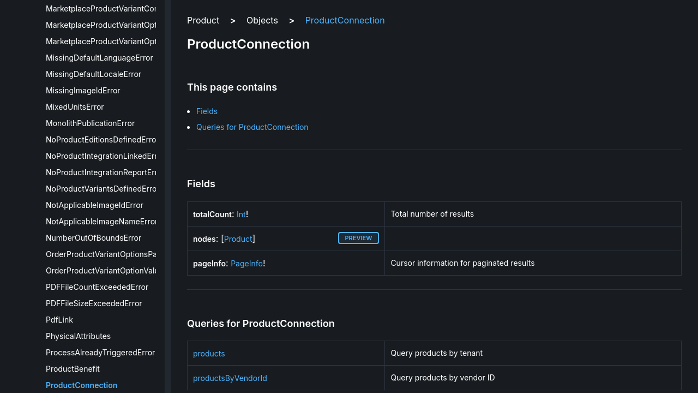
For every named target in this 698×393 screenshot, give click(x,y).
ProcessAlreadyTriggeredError (100, 352)
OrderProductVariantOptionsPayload (111, 254)
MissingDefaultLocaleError (93, 74)
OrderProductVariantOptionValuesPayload (121, 270)
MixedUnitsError (75, 106)
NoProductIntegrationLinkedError (105, 155)
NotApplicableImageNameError (102, 221)
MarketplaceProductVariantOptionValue (117, 41)
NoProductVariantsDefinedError (103, 188)
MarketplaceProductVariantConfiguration (119, 8)
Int (241, 214)
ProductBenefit (73, 368)
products (209, 353)
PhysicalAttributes (78, 336)
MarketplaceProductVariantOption (107, 24)
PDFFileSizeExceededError (94, 303)
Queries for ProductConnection (252, 127)
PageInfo (247, 263)
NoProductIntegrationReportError (105, 172)
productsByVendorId (230, 378)
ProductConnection (81, 385)
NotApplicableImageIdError (94, 205)
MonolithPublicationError (90, 123)
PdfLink (59, 319)
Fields (207, 111)
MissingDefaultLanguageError (99, 57)
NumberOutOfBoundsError (93, 237)
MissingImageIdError (83, 90)
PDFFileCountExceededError (97, 286)
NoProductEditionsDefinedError (102, 139)
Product (238, 238)
